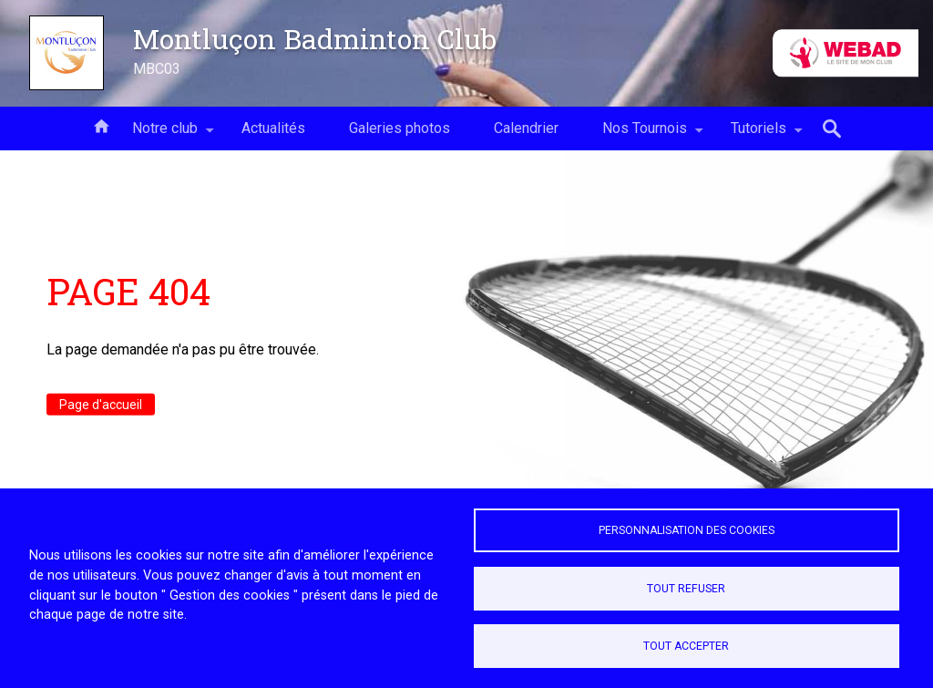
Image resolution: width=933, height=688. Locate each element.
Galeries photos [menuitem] (399, 128)
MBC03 (156, 68)
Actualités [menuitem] (273, 128)
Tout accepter (686, 646)
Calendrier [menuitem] (526, 128)
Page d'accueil (100, 404)
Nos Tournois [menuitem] (644, 134)
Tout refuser (686, 588)
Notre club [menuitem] (165, 134)
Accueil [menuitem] (101, 125)
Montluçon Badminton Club (315, 38)
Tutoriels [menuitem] (758, 134)
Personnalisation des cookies (686, 530)
